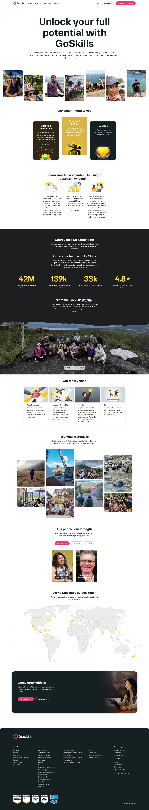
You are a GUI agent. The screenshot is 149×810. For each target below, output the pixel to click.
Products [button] (39, 3)
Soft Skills (41, 787)
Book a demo (107, 3)
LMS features (67, 755)
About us (16, 750)
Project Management (44, 782)
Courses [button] (30, 3)
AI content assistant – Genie (71, 762)
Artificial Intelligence (44, 753)
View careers (25, 699)
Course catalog (43, 750)
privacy (21, 762)
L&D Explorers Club (119, 750)
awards (26, 757)
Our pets (89, 543)
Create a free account (125, 3)
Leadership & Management (46, 767)
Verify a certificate (119, 769)
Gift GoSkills (17, 765)
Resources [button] (48, 3)
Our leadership (62, 543)
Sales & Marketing (43, 784)
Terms (15, 762)
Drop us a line (42, 699)
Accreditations (17, 757)
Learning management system (72, 753)
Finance (40, 765)
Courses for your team (70, 750)
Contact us (117, 762)
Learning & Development (45, 772)
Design (40, 762)
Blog (90, 750)
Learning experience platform (72, 757)
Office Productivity (44, 779)
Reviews (16, 760)
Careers (15, 753)
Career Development (44, 755)
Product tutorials (93, 757)
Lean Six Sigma (43, 770)
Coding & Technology (45, 757)
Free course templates (95, 755)
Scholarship (117, 753)
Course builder (68, 760)
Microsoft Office (43, 777)
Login (97, 3)
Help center (117, 767)
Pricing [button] (57, 3)
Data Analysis (42, 760)
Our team (77, 543)
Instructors (16, 755)
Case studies (92, 753)
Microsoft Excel (43, 774)
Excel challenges (119, 755)
